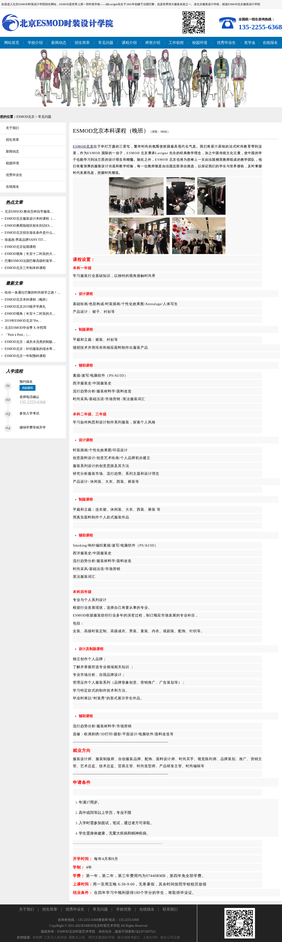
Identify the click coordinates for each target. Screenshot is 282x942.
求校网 (37, 937)
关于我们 (26, 909)
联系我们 (170, 909)
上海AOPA (150, 937)
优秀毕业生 (75, 909)
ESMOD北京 (25, 117)
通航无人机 (77, 937)
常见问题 (44, 117)
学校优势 (123, 909)
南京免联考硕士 (128, 937)
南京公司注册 (170, 937)
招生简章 (49, 909)
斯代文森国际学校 (101, 937)
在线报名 (146, 909)
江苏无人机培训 (55, 937)
